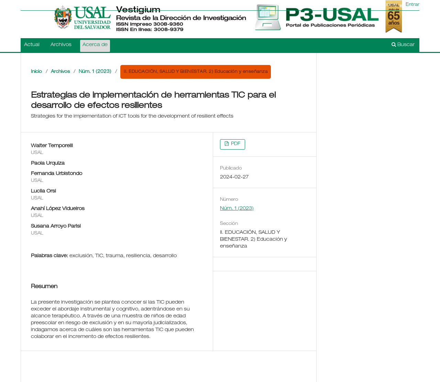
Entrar (412, 5)
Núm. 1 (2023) (95, 72)
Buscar (403, 44)
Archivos (61, 45)
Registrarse (384, 5)
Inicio (36, 72)
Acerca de (95, 45)
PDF (235, 144)
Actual (32, 45)
